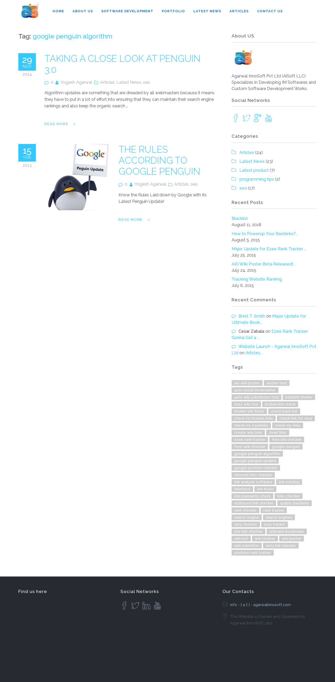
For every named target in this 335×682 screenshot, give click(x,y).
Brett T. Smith (251, 316)
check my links (287, 425)
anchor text (276, 383)
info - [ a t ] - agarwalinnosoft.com (260, 605)
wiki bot (241, 538)
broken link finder (249, 411)
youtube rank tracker (252, 553)
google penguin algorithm (257, 454)
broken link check (280, 404)
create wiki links (248, 432)
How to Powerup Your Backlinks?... (265, 233)
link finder (265, 489)
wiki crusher (265, 538)
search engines (279, 517)
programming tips (256, 179)
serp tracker (274, 524)
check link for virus (296, 418)
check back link (284, 411)
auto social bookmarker (255, 390)
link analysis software (253, 482)
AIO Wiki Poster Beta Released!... (264, 264)
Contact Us (270, 11)
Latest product (254, 170)
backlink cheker (298, 397)
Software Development (127, 11)
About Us (82, 11)
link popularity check (252, 496)
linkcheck (242, 489)
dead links (278, 432)
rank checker (245, 510)
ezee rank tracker (249, 439)
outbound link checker (253, 503)
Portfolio (173, 11)
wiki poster (291, 538)
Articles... (254, 352)
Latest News (207, 11)
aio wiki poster (247, 383)
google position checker (255, 468)
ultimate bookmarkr (286, 531)
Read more (56, 124)
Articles (239, 11)
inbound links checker (253, 475)
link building (289, 482)
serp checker (245, 524)
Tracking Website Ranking (257, 279)
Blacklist (240, 218)
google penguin (286, 447)
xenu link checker (281, 546)
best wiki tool (246, 404)
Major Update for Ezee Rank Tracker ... (269, 248)
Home (58, 11)
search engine (246, 517)
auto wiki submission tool (256, 397)
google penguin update (255, 461)
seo (146, 82)
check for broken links (253, 418)
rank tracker (273, 510)
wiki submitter (246, 546)
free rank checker (249, 447)
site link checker (248, 531)
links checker (288, 496)
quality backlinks (294, 503)
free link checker (287, 439)
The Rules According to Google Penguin (159, 160)
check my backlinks (251, 425)
